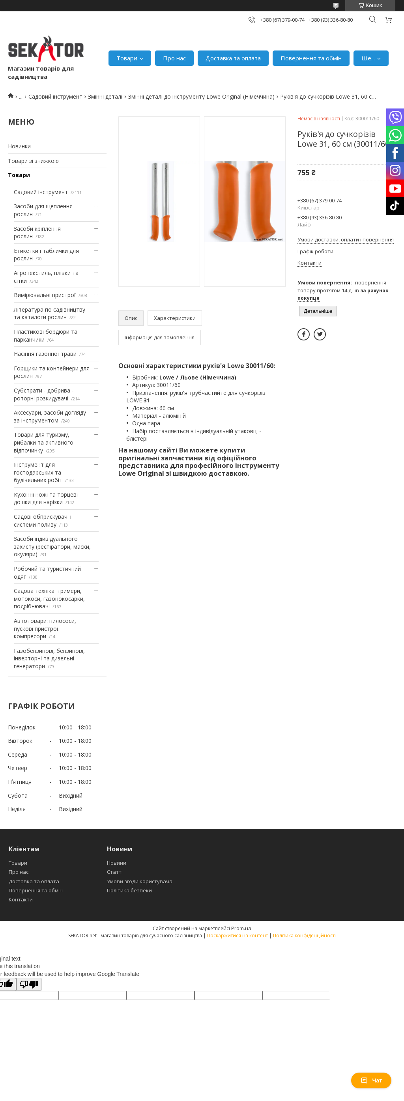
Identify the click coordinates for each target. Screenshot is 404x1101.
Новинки (19, 146)
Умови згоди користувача (139, 881)
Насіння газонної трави (45, 353)
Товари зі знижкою (33, 160)
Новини (116, 862)
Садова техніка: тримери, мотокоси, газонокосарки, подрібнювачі (49, 598)
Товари (126, 58)
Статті (115, 871)
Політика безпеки (129, 890)
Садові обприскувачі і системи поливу (42, 520)
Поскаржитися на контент (237, 935)
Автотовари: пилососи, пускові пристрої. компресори (45, 628)
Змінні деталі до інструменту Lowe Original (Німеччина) (201, 96)
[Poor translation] (28, 984)
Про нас (174, 58)
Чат (371, 1080)
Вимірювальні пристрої (45, 295)
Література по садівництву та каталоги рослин (49, 313)
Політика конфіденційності (304, 935)
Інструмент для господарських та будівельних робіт (38, 472)
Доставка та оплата (233, 58)
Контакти (21, 899)
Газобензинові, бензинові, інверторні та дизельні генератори (49, 658)
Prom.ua (241, 928)
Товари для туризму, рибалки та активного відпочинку (43, 442)
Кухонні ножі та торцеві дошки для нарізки (46, 498)
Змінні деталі (105, 96)
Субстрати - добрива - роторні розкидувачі (44, 394)
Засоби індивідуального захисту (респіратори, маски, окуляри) (52, 546)
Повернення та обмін (311, 58)
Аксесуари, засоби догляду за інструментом (50, 416)
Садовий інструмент (55, 96)
